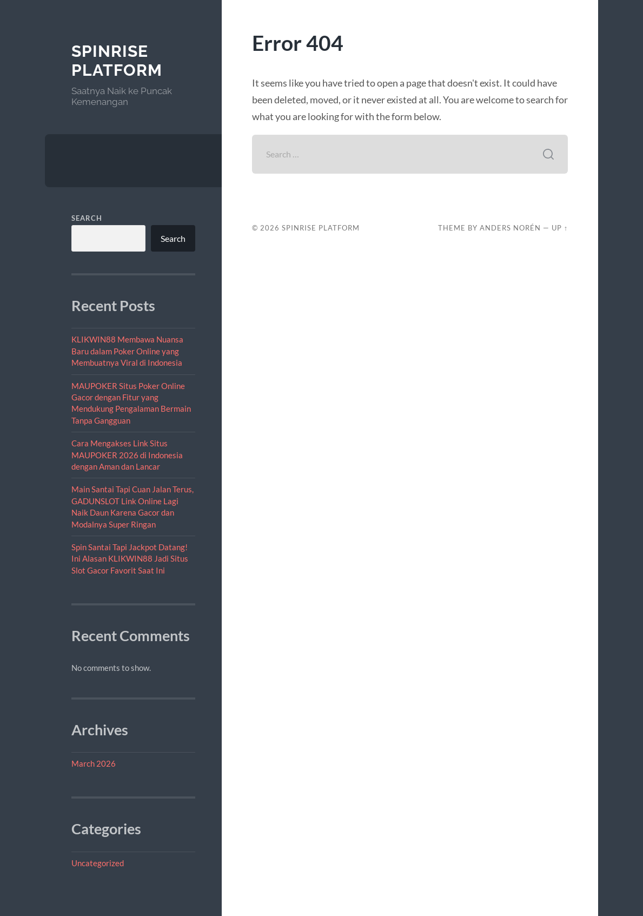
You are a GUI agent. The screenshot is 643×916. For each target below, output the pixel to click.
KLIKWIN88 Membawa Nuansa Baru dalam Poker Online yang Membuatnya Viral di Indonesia (127, 350)
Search (86, 218)
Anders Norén (510, 227)
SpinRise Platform (116, 61)
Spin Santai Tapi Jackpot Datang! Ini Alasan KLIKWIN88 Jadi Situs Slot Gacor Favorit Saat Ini (129, 558)
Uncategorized (97, 863)
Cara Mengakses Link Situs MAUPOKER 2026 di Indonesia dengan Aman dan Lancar (127, 454)
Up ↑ (560, 227)
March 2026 (93, 763)
